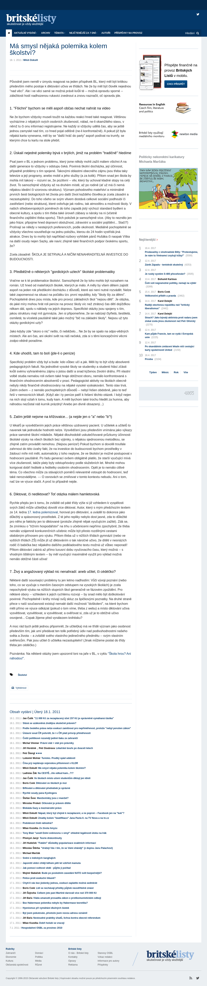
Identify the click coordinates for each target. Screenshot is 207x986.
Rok (176, 372)
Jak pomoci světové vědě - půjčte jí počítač (47, 868)
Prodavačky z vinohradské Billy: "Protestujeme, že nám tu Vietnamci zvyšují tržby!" (171, 254)
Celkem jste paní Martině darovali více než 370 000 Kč (67, 893)
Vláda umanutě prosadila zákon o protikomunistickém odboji (67, 898)
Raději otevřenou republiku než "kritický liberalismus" (167, 307)
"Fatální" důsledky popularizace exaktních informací (67, 843)
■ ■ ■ (39, 753)
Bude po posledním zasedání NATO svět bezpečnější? (72, 873)
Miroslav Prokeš (32, 803)
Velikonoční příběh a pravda (164, 296)
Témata (59, 33)
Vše (186, 372)
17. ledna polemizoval (43, 512)
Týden (153, 372)
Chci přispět (176, 84)
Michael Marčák (31, 853)
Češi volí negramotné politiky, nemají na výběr (170, 285)
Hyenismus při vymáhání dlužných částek (46, 908)
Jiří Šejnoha (29, 893)
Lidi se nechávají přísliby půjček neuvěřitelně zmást (65, 888)
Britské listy (35, 20)
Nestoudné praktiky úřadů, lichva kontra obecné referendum (66, 918)
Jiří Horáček (29, 748)
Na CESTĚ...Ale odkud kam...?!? (55, 773)
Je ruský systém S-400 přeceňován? (169, 274)
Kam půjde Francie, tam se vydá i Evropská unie (169, 335)
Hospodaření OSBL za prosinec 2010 (42, 927)
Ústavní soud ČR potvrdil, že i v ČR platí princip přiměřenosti (57, 733)
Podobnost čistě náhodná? (38, 823)
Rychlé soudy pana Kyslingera (40, 793)
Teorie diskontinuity (51, 838)
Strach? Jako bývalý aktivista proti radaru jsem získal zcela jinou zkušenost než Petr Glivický (171, 321)
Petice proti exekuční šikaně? (39, 878)
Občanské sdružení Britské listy (43, 978)
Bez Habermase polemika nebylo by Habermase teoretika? (55, 903)
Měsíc (165, 372)
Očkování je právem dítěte (56, 803)
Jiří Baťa (27, 898)
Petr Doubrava (47, 748)
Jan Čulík (28, 718)
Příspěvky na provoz (128, 33)
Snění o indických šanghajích (39, 858)
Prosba (153, 359)
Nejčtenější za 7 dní (83, 33)
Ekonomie (11, 957)
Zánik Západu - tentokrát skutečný (168, 264)
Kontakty (73, 957)
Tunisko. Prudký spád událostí (58, 758)
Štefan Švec (29, 798)
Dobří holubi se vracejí (52, 923)
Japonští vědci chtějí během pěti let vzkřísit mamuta (52, 863)
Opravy (72, 960)
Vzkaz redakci (105, 957)
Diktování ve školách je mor (51, 783)
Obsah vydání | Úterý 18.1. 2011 (35, 712)
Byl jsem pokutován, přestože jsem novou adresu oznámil (55, 913)
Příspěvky (103, 964)
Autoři (105, 33)
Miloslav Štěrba (31, 848)
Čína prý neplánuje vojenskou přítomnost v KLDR (50, 763)
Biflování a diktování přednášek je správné (46, 788)
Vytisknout (19, 687)
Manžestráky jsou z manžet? (52, 798)
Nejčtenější (147, 239)
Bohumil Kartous (167, 279)
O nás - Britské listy (78, 953)
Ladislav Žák (30, 773)
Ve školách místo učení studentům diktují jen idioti (62, 778)
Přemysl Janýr (31, 838)
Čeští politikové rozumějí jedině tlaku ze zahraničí (50, 738)
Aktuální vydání (25, 33)
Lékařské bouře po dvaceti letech (74, 748)
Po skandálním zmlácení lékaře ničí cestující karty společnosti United (169, 348)
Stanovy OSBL (105, 953)
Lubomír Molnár (31, 758)
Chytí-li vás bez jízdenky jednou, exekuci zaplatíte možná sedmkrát (60, 883)
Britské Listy (170, 956)
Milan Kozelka (30, 828)
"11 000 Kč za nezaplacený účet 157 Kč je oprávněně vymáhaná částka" (74, 718)
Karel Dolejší (165, 301)
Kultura (9, 960)
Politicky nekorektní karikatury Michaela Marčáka (161, 159)
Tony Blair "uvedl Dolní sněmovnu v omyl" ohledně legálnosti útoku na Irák (65, 833)
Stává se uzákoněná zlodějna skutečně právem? (49, 723)
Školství (22, 675)
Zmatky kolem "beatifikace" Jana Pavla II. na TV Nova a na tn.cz (73, 818)
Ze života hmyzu (48, 828)
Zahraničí (11, 953)
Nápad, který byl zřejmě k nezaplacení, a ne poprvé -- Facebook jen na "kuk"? (81, 813)
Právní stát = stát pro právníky (57, 743)
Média (38, 960)
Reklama (73, 964)
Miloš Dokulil (30, 60)
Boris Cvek (29, 783)
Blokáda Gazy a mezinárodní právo (42, 808)
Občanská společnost (17, 964)
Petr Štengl (29, 753)
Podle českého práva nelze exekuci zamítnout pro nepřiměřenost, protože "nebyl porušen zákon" (77, 728)
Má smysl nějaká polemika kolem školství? (62, 768)
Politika (39, 957)
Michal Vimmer (31, 743)
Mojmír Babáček (32, 873)
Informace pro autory (108, 960)
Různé (38, 964)
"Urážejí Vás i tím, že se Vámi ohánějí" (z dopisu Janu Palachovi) (77, 848)
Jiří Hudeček (30, 843)
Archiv (45, 33)
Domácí (39, 953)
